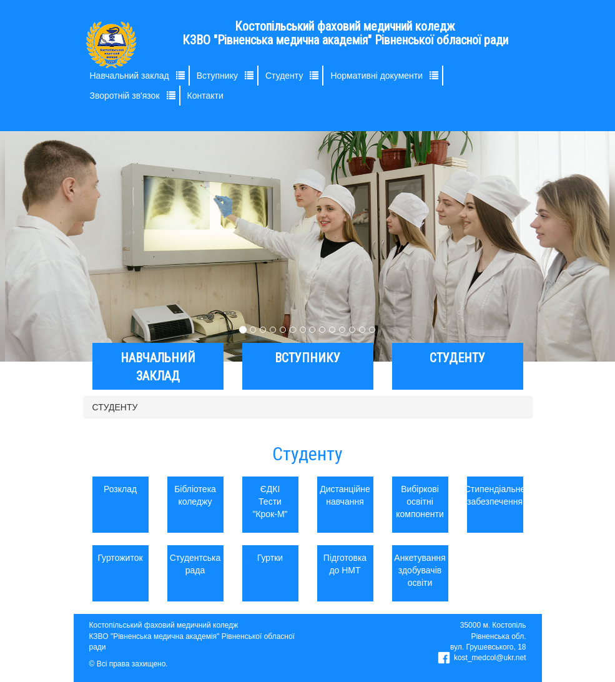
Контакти (205, 96)
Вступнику (217, 76)
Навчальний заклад (129, 76)
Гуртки (270, 558)
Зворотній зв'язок (125, 96)
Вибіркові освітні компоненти (420, 501)
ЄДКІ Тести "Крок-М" (269, 501)
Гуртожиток (120, 558)
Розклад (120, 489)
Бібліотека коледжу (195, 495)
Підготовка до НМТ (345, 564)
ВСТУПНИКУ (307, 357)
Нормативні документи (376, 76)
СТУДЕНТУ (457, 357)
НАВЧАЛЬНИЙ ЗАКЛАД (158, 366)
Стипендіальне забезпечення (495, 495)
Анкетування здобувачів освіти (420, 570)
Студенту (284, 76)
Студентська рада (195, 564)
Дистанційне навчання (345, 495)
